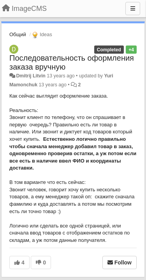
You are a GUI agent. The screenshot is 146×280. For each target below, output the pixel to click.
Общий (17, 34)
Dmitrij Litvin (30, 76)
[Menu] (132, 8)
